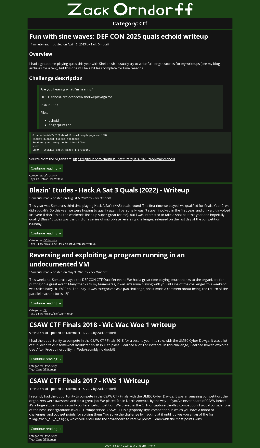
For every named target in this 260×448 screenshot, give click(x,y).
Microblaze (79, 244)
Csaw (39, 369)
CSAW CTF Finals (116, 396)
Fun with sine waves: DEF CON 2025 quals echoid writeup (118, 36)
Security (52, 175)
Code (53, 244)
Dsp (51, 179)
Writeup (59, 179)
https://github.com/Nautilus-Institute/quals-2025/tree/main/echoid (124, 159)
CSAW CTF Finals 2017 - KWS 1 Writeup (89, 380)
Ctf (45, 175)
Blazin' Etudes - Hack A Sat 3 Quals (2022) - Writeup (109, 190)
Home (152, 445)
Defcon (44, 179)
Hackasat (66, 244)
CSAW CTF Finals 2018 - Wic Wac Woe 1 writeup (102, 324)
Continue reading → (46, 168)
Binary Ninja (43, 244)
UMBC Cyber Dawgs (194, 340)
